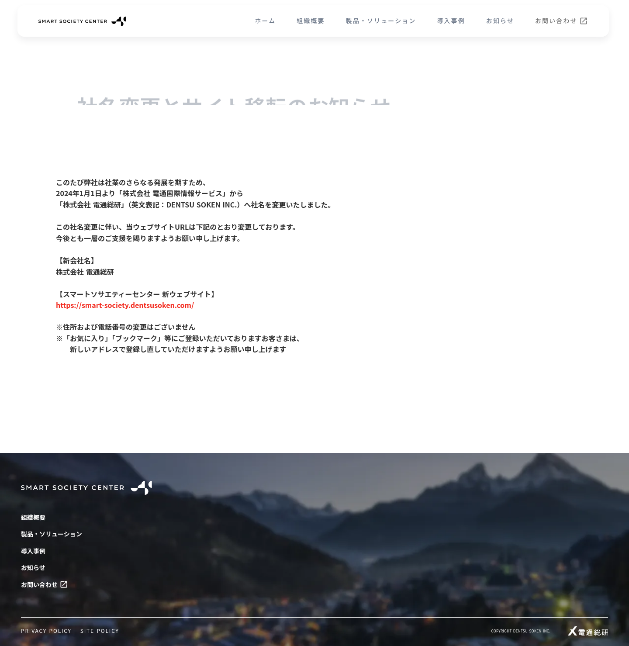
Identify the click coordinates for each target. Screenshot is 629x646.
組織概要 (311, 21)
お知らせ (500, 21)
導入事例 (451, 21)
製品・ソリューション (381, 21)
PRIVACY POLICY (46, 630)
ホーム (265, 21)
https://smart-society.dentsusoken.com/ (125, 305)
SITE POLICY (99, 630)
